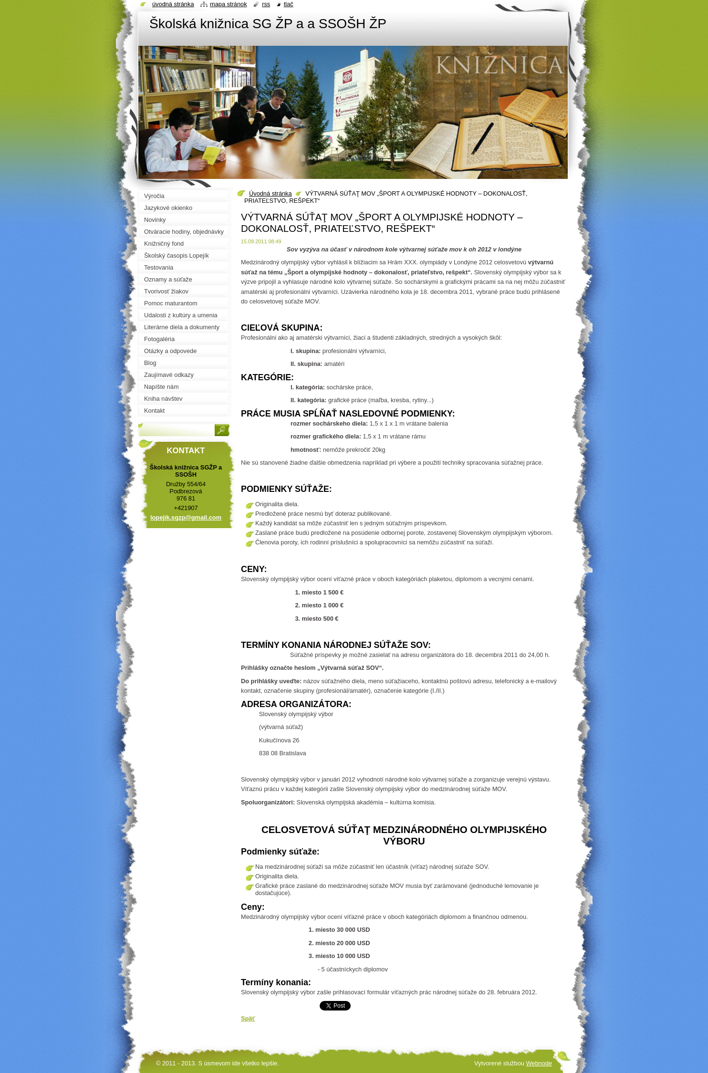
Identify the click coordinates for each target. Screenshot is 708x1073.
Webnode (539, 1063)
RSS (266, 4)
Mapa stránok (228, 4)
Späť (248, 1018)
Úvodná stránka (270, 193)
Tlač (288, 4)
